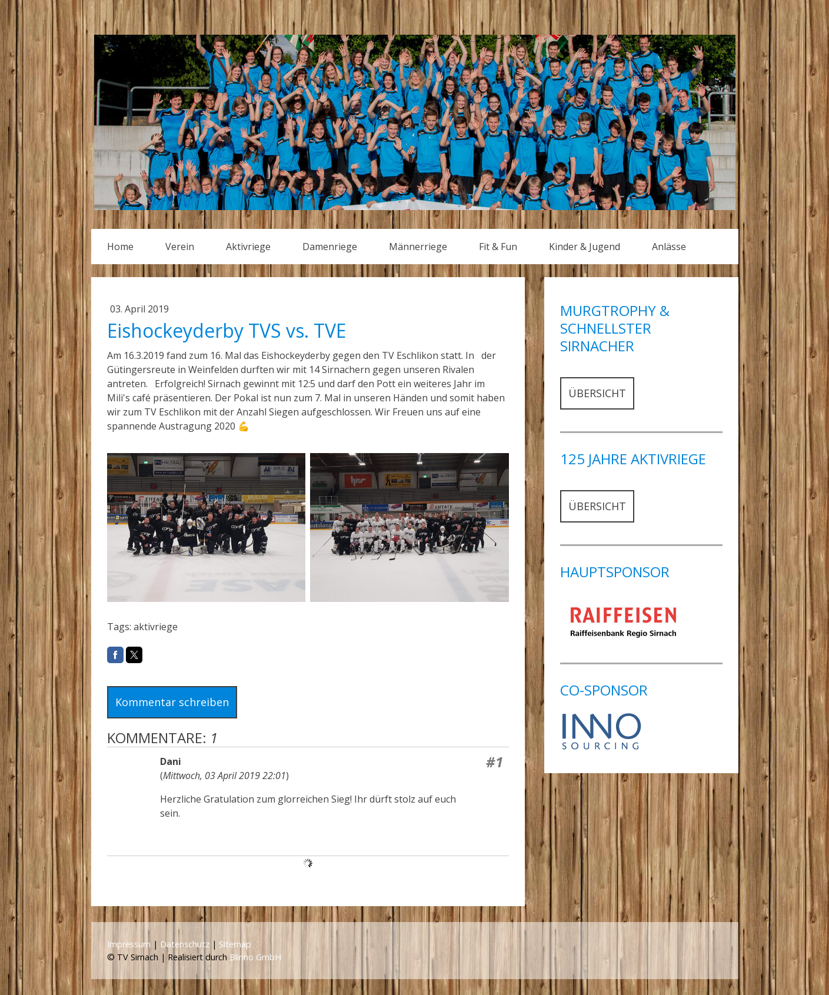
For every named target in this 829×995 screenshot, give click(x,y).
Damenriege (329, 246)
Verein (179, 246)
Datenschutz (184, 944)
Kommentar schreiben (172, 702)
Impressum (129, 944)
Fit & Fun (498, 246)
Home (120, 246)
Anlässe (669, 246)
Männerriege (418, 246)
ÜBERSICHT (597, 393)
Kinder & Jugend (584, 246)
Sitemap (235, 944)
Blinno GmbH (255, 957)
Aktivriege (248, 246)
